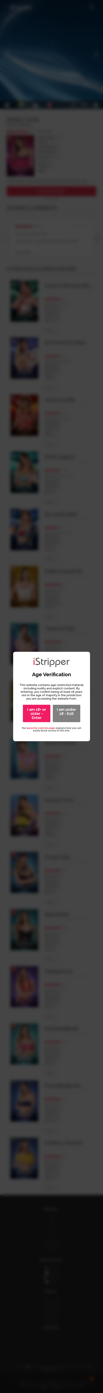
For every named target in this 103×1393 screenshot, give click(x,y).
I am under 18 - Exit (66, 711)
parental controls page (41, 728)
